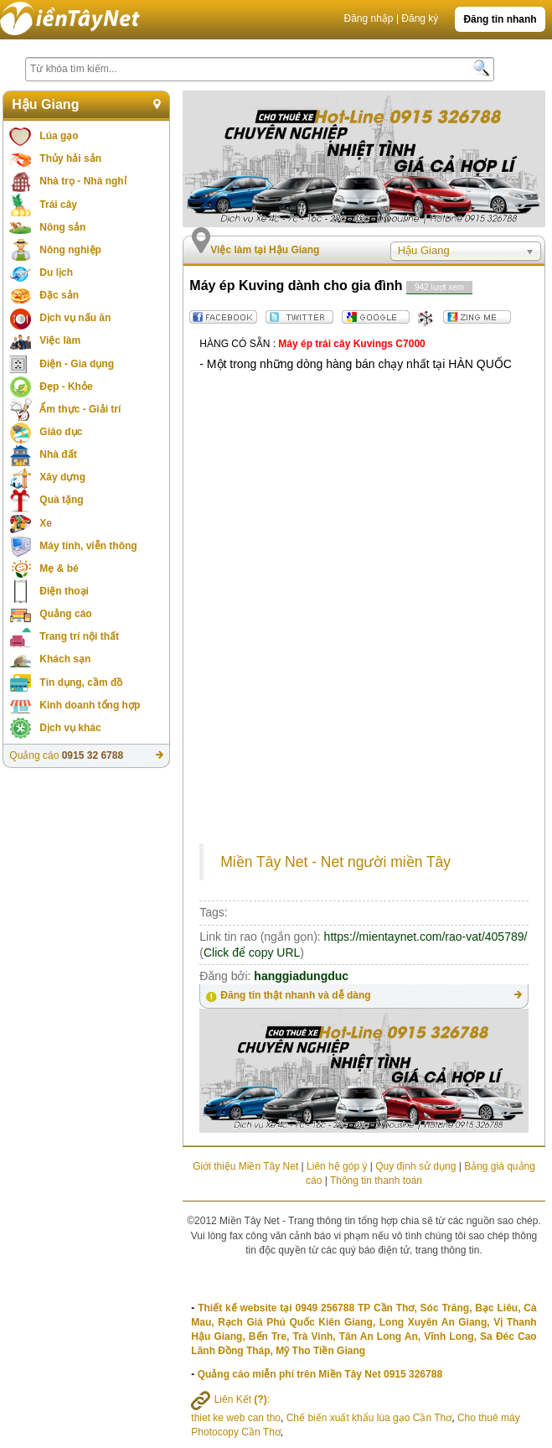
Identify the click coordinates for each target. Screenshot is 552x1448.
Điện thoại (64, 591)
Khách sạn (64, 659)
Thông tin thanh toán (376, 1180)
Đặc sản (59, 295)
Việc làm (59, 340)
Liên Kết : (230, 1399)
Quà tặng (61, 500)
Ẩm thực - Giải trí (80, 409)
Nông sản (62, 227)
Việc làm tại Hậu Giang (264, 250)
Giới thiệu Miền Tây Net (245, 1166)
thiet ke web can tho (236, 1418)
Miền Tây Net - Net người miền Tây (335, 862)
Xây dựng (62, 477)
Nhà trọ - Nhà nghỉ (82, 181)
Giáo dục (60, 432)
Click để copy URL (252, 952)
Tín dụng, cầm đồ (80, 682)
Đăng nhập (368, 18)
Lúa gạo (58, 136)
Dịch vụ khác (70, 728)
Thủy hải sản (70, 158)
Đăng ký (419, 18)
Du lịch (56, 272)
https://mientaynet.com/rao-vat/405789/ (426, 936)
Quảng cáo (65, 614)
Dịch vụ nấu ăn (75, 318)
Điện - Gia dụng (76, 364)
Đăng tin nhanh (499, 19)
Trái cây (58, 204)
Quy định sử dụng (415, 1166)
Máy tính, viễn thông (88, 546)
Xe (45, 523)
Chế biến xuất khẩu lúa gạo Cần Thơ (369, 1418)
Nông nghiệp (70, 250)
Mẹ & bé (58, 568)
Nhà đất (57, 454)
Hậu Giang (45, 104)
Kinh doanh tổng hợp (89, 705)
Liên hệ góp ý (337, 1166)
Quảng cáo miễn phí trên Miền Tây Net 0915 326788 (320, 1374)
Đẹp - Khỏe (65, 386)
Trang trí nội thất (79, 636)
